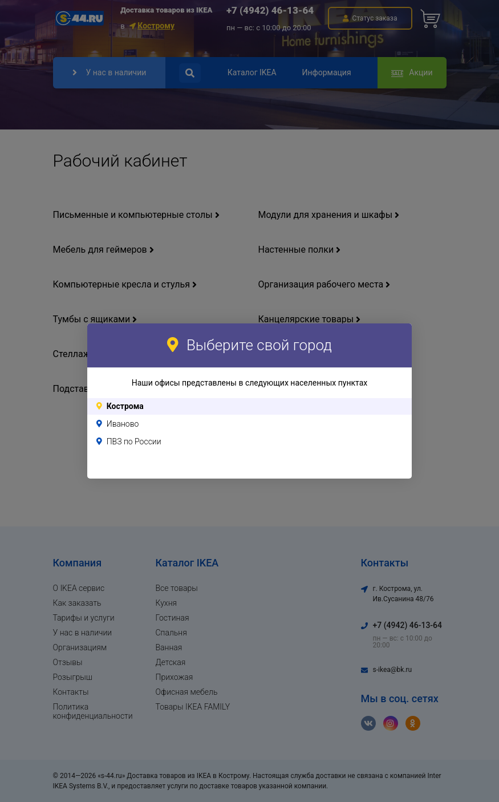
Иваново (123, 423)
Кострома (125, 406)
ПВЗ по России (134, 441)
